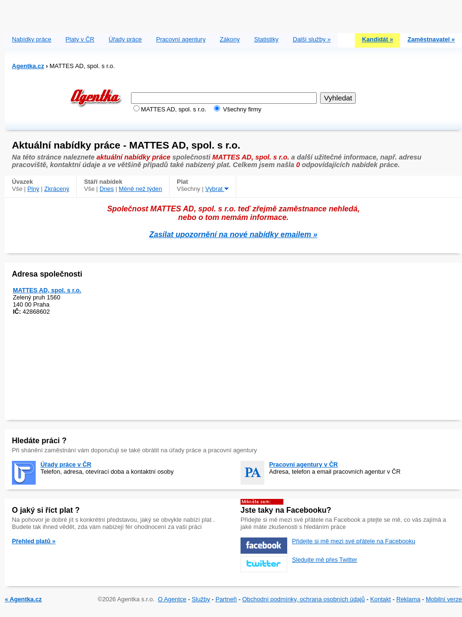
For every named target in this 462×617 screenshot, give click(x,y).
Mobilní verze (444, 599)
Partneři (226, 599)
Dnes (107, 188)
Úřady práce (125, 39)
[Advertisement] (233, 14)
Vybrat (217, 188)
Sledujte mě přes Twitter (324, 559)
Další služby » (312, 39)
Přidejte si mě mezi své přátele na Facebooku (353, 541)
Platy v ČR (80, 39)
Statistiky (266, 39)
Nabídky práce (31, 39)
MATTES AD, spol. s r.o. (47, 290)
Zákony (230, 39)
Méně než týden (140, 188)
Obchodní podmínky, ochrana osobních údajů (303, 599)
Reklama (408, 599)
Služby (201, 599)
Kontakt (380, 599)
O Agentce (172, 599)
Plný (34, 188)
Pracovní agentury (181, 39)
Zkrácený (57, 188)
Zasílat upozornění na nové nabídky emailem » (234, 234)
